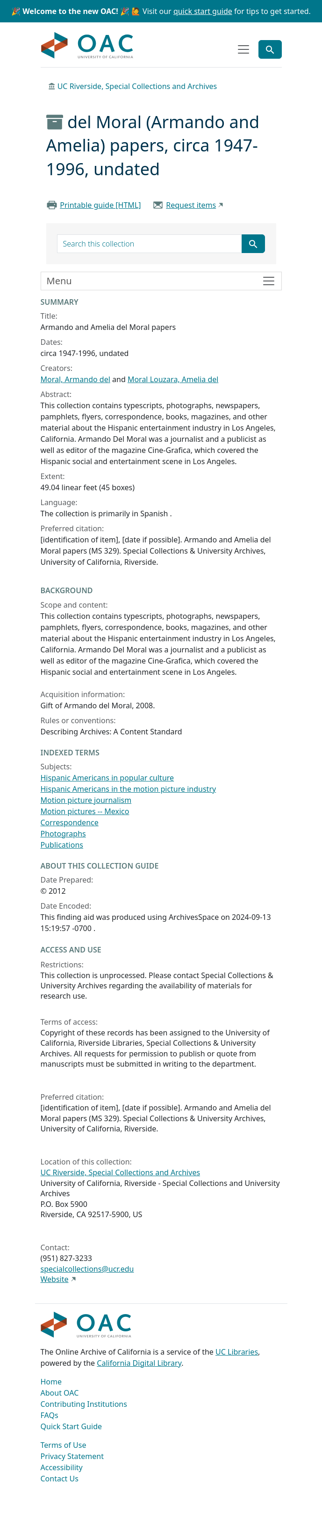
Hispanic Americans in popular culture (107, 778)
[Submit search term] (253, 243)
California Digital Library (139, 1363)
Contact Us (60, 1478)
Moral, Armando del (75, 379)
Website (55, 1279)
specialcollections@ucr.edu (87, 1269)
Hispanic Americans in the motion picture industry (128, 789)
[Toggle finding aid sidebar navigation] (161, 281)
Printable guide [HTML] (100, 205)
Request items (191, 205)
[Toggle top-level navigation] (243, 49)
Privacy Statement (72, 1456)
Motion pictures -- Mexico (85, 811)
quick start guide (202, 11)
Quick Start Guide (71, 1426)
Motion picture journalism (86, 800)
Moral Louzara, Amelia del (173, 379)
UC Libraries (236, 1352)
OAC (87, 46)
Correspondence (70, 822)
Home (51, 1382)
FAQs (49, 1415)
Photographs (63, 834)
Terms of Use (63, 1445)
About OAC (60, 1393)
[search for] (149, 243)
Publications (62, 845)
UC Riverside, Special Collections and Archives (137, 86)
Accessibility (62, 1467)
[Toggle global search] (270, 49)
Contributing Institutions (84, 1404)
